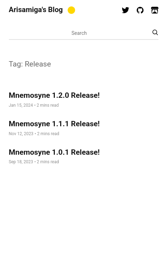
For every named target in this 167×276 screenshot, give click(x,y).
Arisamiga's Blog (36, 9)
